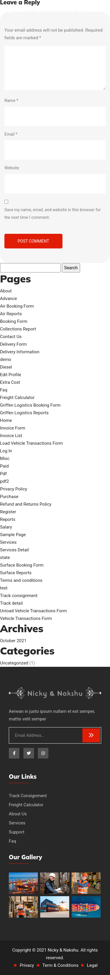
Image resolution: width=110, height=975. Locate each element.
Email (10, 134)
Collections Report (18, 329)
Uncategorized (14, 663)
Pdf (3, 473)
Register (8, 511)
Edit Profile (10, 374)
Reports (7, 519)
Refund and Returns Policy (25, 504)
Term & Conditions (61, 965)
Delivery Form (13, 344)
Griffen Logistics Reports (24, 412)
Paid (4, 466)
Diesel (6, 367)
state (5, 557)
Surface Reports (16, 572)
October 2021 (13, 640)
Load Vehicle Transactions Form (31, 443)
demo (5, 359)
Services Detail (14, 550)
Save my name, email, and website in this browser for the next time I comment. (52, 213)
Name (11, 100)
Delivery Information (19, 351)
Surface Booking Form (21, 565)
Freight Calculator (17, 397)
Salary (6, 527)
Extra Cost (10, 382)
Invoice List (11, 435)
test (4, 588)
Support (16, 832)
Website (11, 168)
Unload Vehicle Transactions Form (33, 610)
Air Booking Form (17, 306)
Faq (3, 390)
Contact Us (11, 336)
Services (8, 542)
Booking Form (13, 321)
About (6, 291)
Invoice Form (12, 428)
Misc (4, 458)
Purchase (9, 496)
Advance (8, 298)
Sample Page (13, 534)
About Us (18, 814)
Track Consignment (28, 795)
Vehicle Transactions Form (26, 618)
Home (6, 420)
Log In (6, 451)
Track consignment (19, 595)
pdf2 (4, 481)
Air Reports (11, 313)
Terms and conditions (21, 580)
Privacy (27, 965)
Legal (92, 965)
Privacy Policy (13, 489)
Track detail (11, 603)
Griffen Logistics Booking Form (30, 405)
